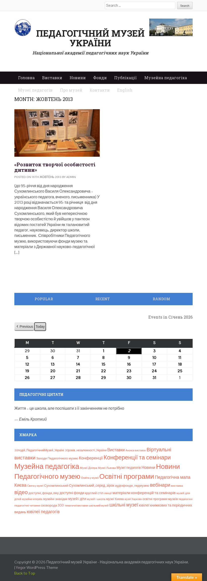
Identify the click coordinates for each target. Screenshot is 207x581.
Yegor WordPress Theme (37, 567)
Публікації (125, 77)
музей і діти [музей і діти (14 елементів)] (77, 499)
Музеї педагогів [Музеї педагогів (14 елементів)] (129, 467)
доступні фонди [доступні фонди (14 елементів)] (71, 493)
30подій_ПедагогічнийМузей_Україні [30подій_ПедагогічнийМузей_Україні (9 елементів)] (39, 450)
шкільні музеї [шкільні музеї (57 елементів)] (123, 505)
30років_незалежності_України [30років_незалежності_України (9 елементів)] (86, 450)
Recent (102, 299)
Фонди (100, 77)
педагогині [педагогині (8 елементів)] (186, 499)
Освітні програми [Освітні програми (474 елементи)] (126, 476)
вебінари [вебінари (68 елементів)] (160, 485)
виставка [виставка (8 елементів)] (177, 485)
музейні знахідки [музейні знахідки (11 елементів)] (55, 499)
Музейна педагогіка (165, 77)
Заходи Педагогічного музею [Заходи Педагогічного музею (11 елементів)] (57, 458)
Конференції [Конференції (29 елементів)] (91, 458)
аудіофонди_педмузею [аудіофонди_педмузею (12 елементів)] (132, 485)
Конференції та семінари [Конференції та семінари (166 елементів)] (137, 457)
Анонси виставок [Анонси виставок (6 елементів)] (136, 450)
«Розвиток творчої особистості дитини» (55, 167)
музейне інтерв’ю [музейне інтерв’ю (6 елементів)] (32, 499)
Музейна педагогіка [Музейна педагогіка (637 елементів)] (46, 466)
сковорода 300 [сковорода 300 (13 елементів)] (52, 505)
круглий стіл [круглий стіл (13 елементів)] (94, 493)
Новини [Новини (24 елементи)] (148, 467)
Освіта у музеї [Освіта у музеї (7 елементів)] (90, 478)
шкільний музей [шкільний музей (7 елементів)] (99, 505)
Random (161, 299)
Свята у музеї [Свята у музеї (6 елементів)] (35, 485)
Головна (26, 77)
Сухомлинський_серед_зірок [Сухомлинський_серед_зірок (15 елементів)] (91, 485)
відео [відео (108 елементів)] (21, 492)
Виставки (52, 77)
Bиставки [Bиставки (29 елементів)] (116, 450)
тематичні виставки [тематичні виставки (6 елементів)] (76, 505)
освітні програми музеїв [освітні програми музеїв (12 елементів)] (160, 499)
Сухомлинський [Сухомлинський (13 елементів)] (56, 485)
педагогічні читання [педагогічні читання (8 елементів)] (27, 505)
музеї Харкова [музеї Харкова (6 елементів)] (133, 499)
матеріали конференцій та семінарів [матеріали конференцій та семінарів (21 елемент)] (144, 492)
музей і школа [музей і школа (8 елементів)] (96, 499)
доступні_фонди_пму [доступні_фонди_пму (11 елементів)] (43, 493)
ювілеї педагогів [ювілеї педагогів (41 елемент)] (43, 511)
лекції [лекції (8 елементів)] (108, 493)
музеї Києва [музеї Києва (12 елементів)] (115, 499)
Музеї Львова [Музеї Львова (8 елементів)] (107, 468)
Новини (78, 77)
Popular (44, 299)
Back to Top (24, 573)
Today (40, 326)
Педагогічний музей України (90, 38)
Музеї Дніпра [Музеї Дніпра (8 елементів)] (88, 468)
